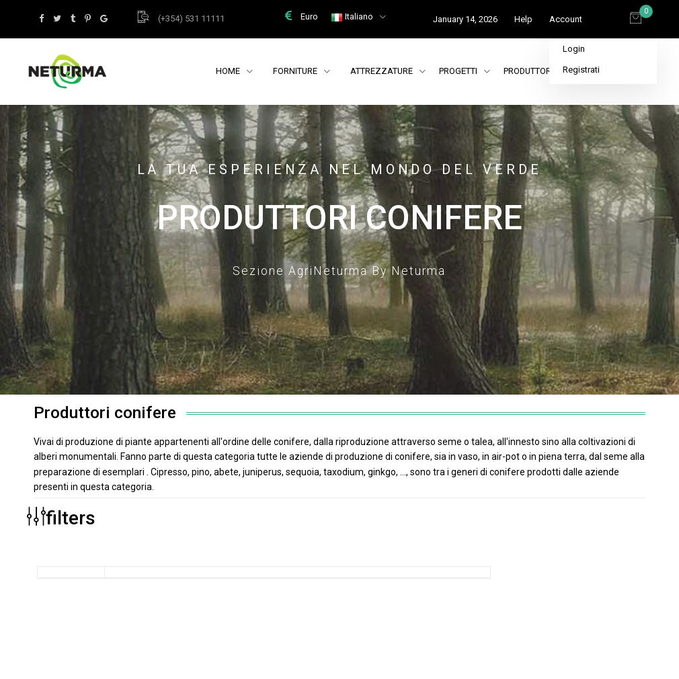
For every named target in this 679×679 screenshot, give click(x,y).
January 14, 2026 (465, 19)
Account (565, 19)
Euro (301, 16)
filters (61, 517)
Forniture (296, 71)
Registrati (581, 70)
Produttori (535, 71)
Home (229, 71)
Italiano (353, 16)
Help (523, 19)
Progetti (464, 71)
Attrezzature (388, 71)
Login (574, 49)
